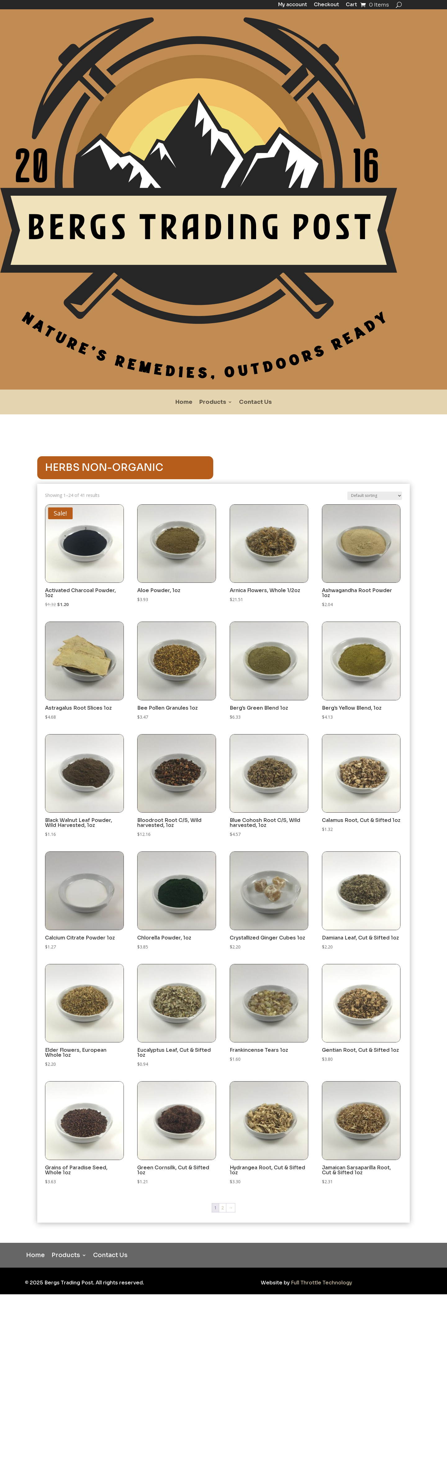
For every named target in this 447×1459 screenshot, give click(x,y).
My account (292, 5)
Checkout (326, 5)
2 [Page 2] (222, 1208)
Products (212, 402)
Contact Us (255, 402)
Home (183, 402)
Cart (351, 5)
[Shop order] (374, 496)
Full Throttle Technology (321, 1282)
